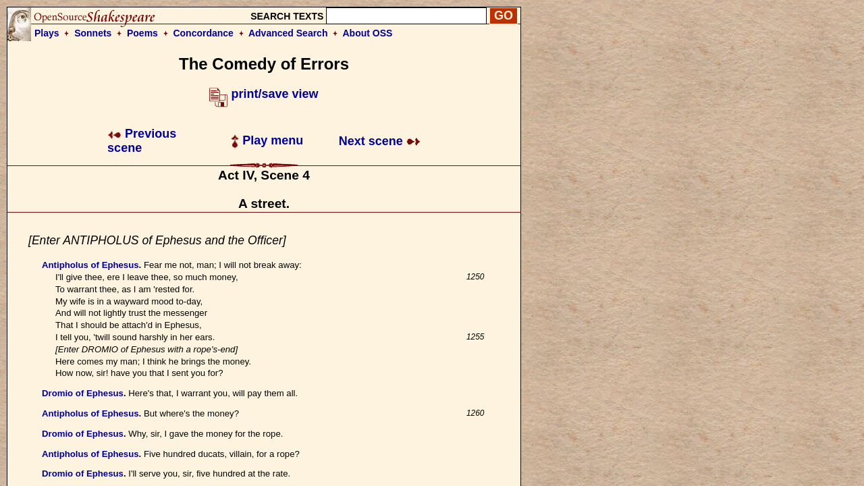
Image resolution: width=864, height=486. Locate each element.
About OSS (368, 33)
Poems (142, 33)
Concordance (203, 33)
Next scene (380, 141)
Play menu (267, 140)
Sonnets (92, 33)
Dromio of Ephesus (83, 393)
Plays (46, 33)
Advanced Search (288, 33)
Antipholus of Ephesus (90, 265)
